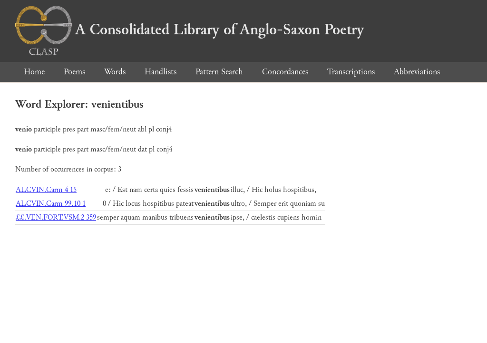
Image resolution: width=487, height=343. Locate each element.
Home (34, 72)
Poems (74, 72)
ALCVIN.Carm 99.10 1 (51, 203)
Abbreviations (417, 72)
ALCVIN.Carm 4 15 (46, 189)
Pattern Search (219, 72)
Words (115, 72)
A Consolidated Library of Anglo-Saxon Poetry (189, 29)
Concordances (285, 72)
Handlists (160, 72)
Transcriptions (351, 72)
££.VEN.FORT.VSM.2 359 (56, 217)
